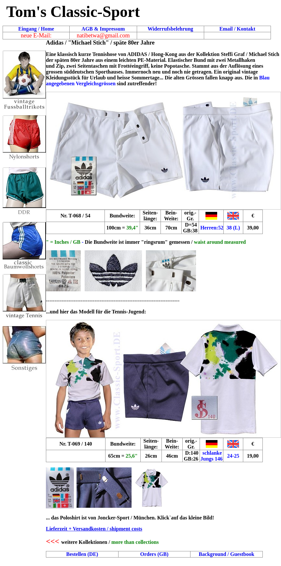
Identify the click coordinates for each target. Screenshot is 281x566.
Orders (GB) (154, 554)
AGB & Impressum (103, 29)
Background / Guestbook (226, 554)
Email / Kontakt (237, 29)
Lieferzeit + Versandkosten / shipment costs (94, 528)
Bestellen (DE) (82, 554)
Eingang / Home (36, 29)
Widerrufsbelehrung (170, 29)
